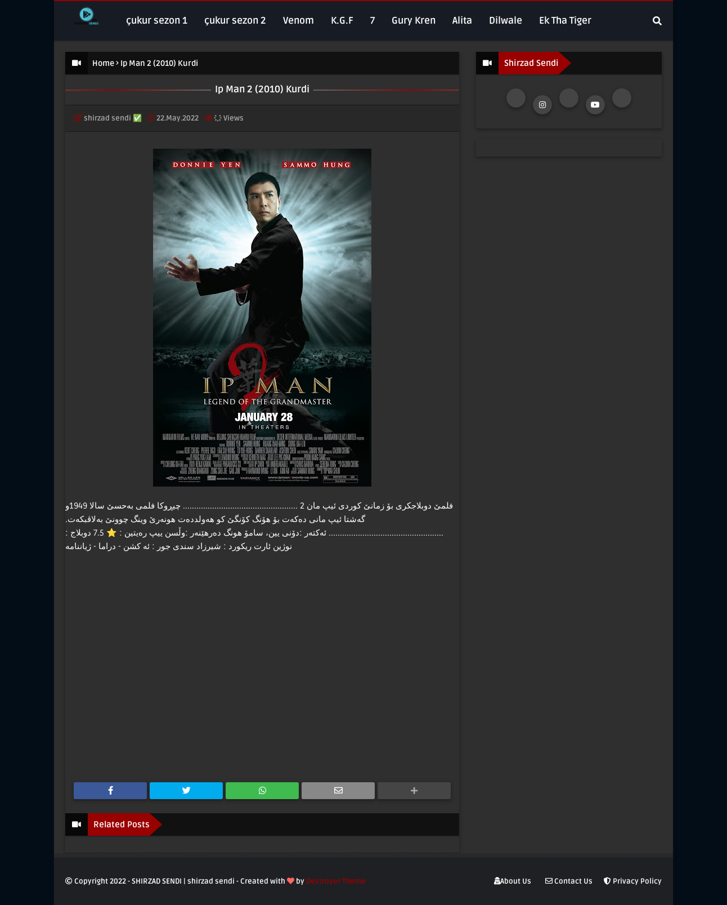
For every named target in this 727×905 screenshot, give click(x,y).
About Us (512, 881)
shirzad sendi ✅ (113, 118)
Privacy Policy (633, 881)
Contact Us (569, 881)
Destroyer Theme (336, 881)
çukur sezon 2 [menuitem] (235, 20)
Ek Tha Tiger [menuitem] (565, 20)
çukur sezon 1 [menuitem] (156, 20)
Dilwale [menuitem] (505, 20)
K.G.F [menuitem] (342, 20)
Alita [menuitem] (462, 20)
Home (103, 63)
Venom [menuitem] (298, 20)
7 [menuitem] (372, 20)
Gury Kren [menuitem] (414, 20)
